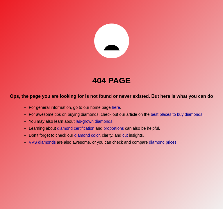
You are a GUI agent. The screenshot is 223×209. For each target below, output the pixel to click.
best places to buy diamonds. (177, 114)
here (116, 107)
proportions (114, 128)
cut (125, 135)
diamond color (87, 135)
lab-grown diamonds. (94, 121)
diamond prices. (163, 142)
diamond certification (75, 128)
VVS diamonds (42, 142)
